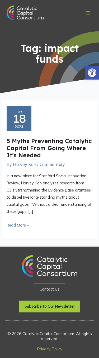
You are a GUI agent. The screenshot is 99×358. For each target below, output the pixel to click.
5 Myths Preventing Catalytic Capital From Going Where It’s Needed (49, 148)
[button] (92, 73)
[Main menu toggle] (88, 13)
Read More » (18, 225)
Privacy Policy (49, 348)
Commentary (52, 164)
